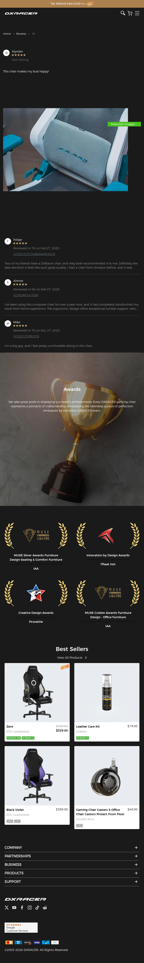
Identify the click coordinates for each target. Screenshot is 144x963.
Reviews (21, 33)
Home (7, 33)
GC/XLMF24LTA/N (25, 295)
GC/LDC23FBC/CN (26, 336)
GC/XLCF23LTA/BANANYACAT (34, 254)
